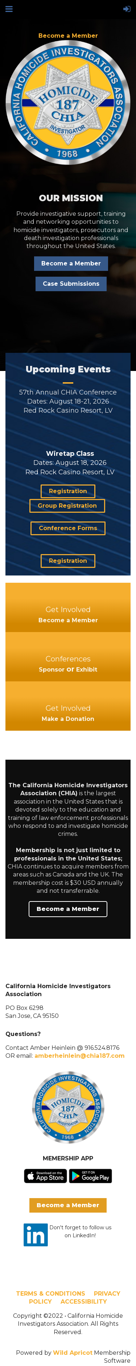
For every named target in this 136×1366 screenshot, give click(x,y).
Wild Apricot (72, 1352)
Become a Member (68, 35)
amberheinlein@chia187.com (79, 1055)
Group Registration (67, 505)
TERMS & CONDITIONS (50, 1293)
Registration (68, 491)
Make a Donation (68, 718)
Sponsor (52, 669)
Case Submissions (71, 283)
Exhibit (86, 669)
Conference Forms (68, 528)
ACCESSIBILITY (84, 1301)
